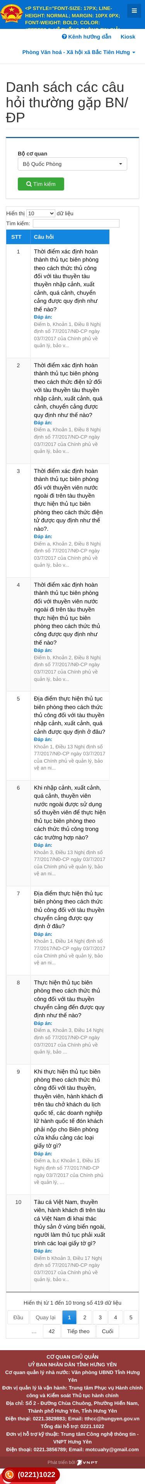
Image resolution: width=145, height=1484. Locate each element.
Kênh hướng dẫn (86, 37)
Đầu (18, 1317)
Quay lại (45, 1317)
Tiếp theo (78, 1331)
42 (52, 1331)
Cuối (107, 1331)
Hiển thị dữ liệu (39, 213)
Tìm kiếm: (62, 223)
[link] (31, 1475)
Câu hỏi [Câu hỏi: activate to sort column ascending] (44, 237)
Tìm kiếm (40, 184)
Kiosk (128, 37)
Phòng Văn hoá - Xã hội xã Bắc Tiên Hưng (78, 52)
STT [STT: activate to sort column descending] (16, 237)
